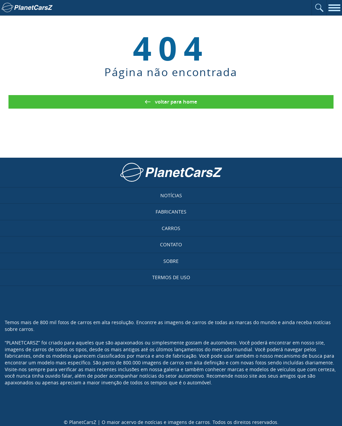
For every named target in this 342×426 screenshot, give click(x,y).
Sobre (171, 261)
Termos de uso (171, 277)
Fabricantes (171, 211)
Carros (171, 228)
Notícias (171, 195)
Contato (171, 244)
